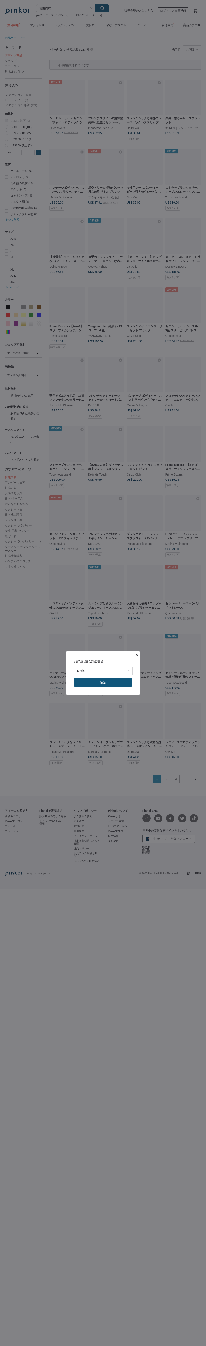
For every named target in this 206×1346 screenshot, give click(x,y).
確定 (103, 682)
